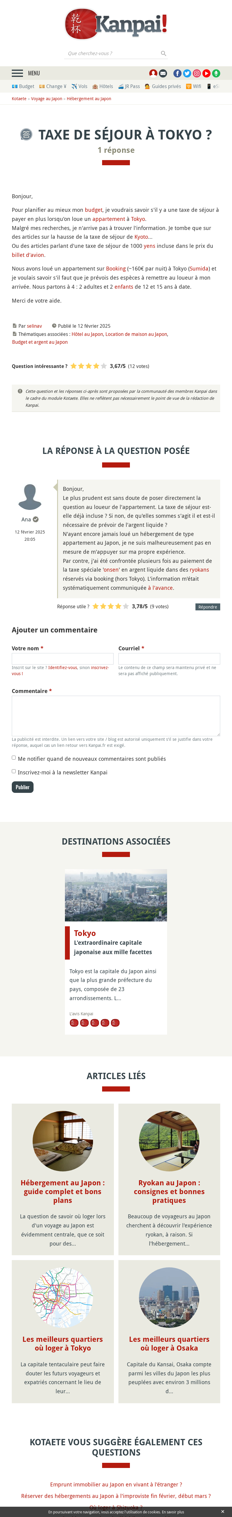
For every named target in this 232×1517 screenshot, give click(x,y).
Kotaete (19, 98)
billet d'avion (28, 254)
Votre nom (28, 648)
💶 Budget (23, 86)
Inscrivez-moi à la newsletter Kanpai (63, 772)
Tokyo (138, 218)
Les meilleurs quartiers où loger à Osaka (169, 1343)
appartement (108, 218)
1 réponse (116, 150)
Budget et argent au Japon (40, 342)
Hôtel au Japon (87, 334)
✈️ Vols (79, 86)
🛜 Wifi (193, 86)
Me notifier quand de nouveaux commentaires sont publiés (92, 758)
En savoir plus (173, 1511)
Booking (116, 268)
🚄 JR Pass (129, 86)
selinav (34, 326)
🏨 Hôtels (102, 86)
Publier (23, 787)
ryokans (199, 569)
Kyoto (141, 236)
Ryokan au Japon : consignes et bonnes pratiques (169, 1192)
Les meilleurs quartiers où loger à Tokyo (62, 1343)
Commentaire (32, 691)
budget (93, 209)
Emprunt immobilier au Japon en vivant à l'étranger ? (116, 1484)
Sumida (199, 268)
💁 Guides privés (163, 86)
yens (149, 245)
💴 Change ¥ (52, 86)
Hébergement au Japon (89, 98)
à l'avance (160, 587)
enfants (123, 286)
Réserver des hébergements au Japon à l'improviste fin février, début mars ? (116, 1495)
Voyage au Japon (46, 98)
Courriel (131, 648)
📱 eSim (215, 86)
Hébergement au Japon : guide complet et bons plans (63, 1192)
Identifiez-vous (62, 667)
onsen (111, 569)
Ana (26, 519)
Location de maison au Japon (136, 334)
